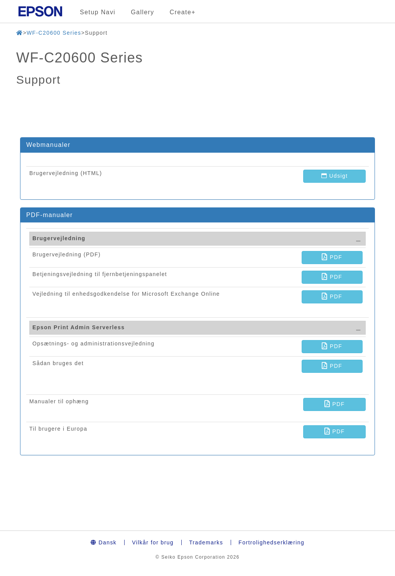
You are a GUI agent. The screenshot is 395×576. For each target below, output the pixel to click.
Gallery (142, 12)
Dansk (103, 542)
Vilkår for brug (153, 542)
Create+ (183, 12)
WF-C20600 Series (54, 33)
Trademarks (206, 542)
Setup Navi (97, 12)
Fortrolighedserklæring (271, 542)
